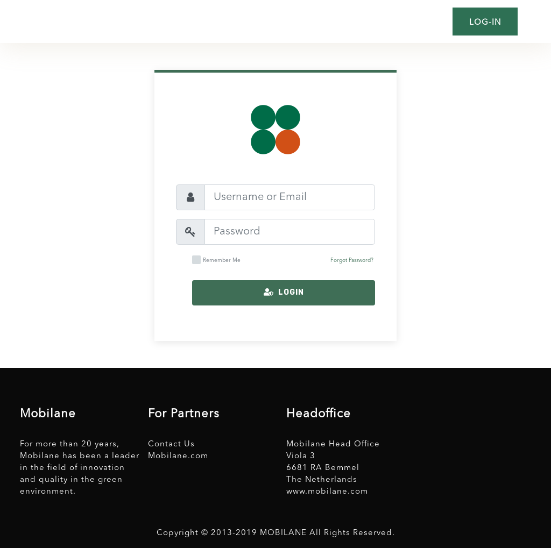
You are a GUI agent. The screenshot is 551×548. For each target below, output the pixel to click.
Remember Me (216, 259)
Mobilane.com (178, 456)
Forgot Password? (351, 260)
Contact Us (171, 444)
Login (284, 292)
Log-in (485, 23)
